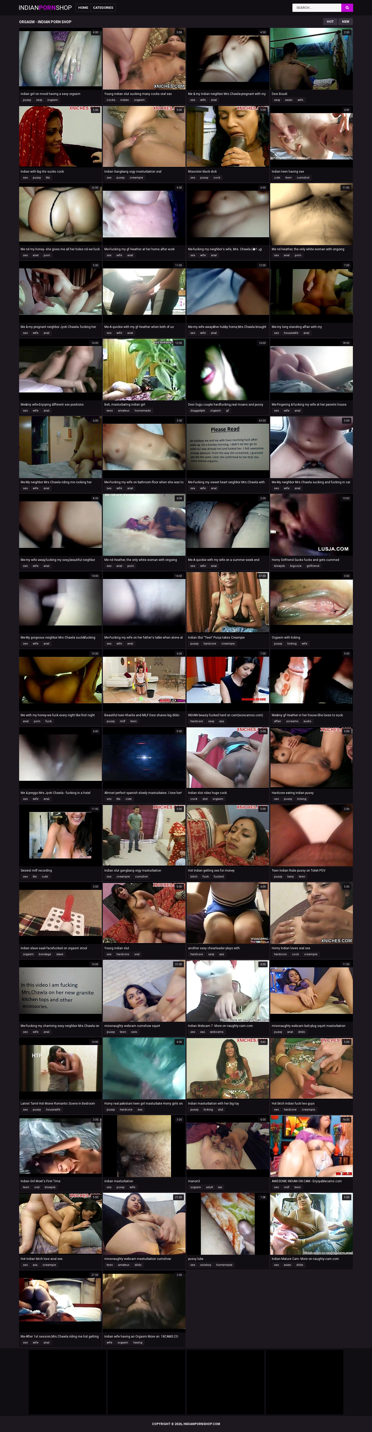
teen (288, 177)
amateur (123, 410)
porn (47, 255)
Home (83, 8)
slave (59, 954)
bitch (193, 876)
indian (124, 100)
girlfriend (313, 566)
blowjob (279, 566)
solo (134, 1032)
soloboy (205, 1265)
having (137, 1342)
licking (292, 643)
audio (307, 721)
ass (221, 721)
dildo (301, 1032)
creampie (136, 177)
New (345, 21)
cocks (111, 100)
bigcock (295, 566)
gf (227, 410)
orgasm (52, 100)
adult (209, 1187)
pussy (27, 100)
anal (214, 100)
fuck (48, 721)
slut (205, 799)
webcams (216, 1032)
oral (137, 954)
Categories (103, 8)
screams (292, 721)
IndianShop (45, 7)
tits (48, 177)
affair (277, 721)
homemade (143, 410)
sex (192, 100)
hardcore (210, 643)
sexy (39, 100)
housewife (291, 333)
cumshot (303, 177)
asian (288, 100)
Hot (330, 21)
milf (122, 721)
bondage (45, 954)
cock (216, 177)
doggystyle (197, 410)
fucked (219, 876)
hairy (290, 876)
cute (277, 177)
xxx (220, 1187)
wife (203, 100)
